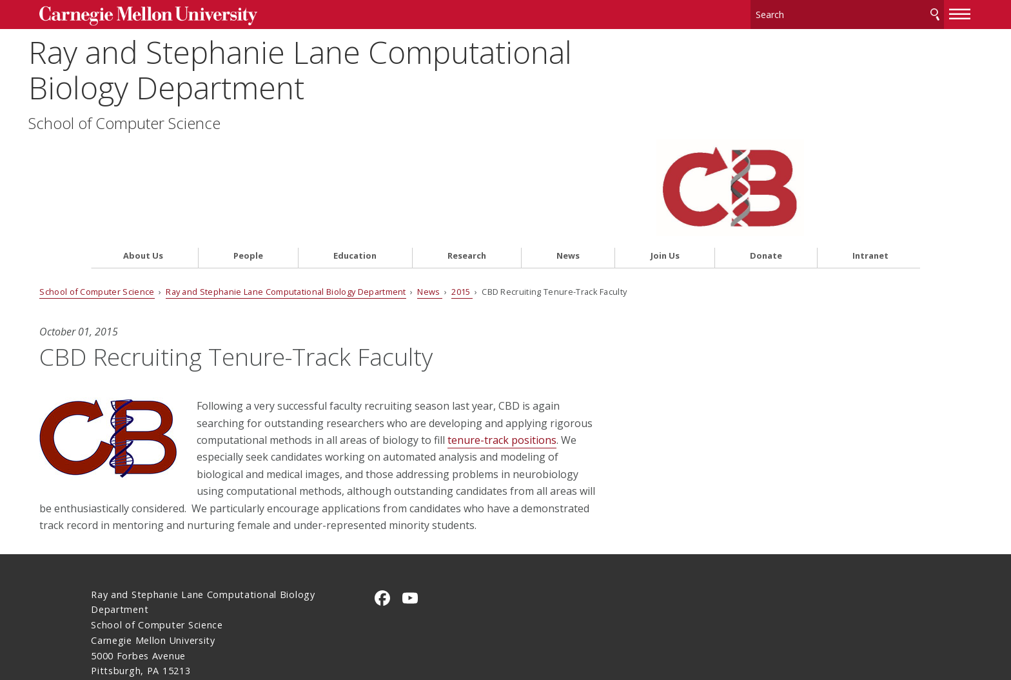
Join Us (665, 152)
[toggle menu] (908, 11)
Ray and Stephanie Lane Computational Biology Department (362, 67)
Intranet (870, 152)
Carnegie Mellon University (194, 14)
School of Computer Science (187, 120)
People (248, 152)
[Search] (795, 12)
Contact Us (117, 600)
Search (883, 12)
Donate (766, 152)
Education (355, 152)
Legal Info (114, 624)
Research (466, 152)
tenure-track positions (316, 353)
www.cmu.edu (191, 624)
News (568, 152)
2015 (513, 188)
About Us (143, 152)
